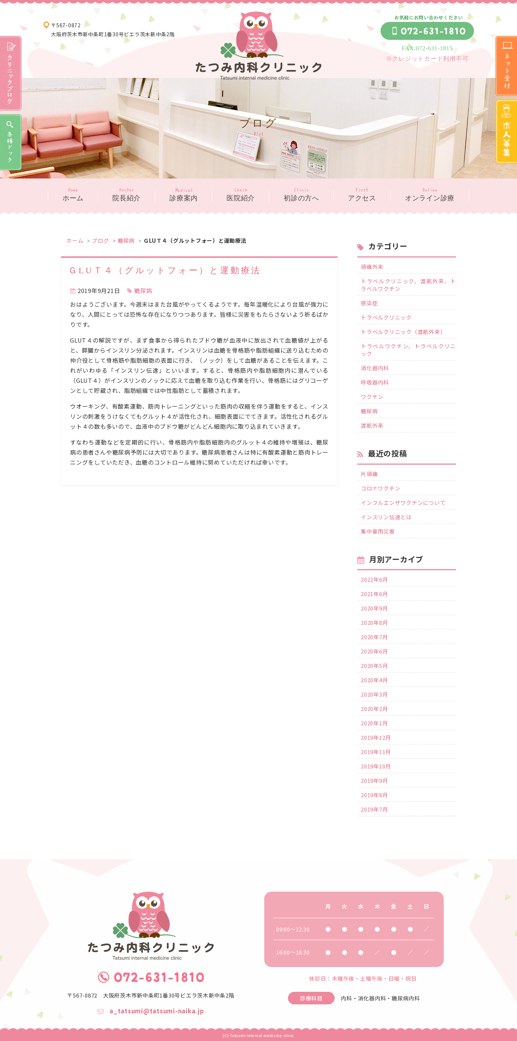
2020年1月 (374, 723)
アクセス (362, 198)
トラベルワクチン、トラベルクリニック (408, 349)
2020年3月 (374, 694)
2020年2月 (374, 708)
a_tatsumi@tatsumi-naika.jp (151, 1011)
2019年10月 (376, 766)
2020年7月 (374, 637)
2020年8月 (374, 622)
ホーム (73, 198)
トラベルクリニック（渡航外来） (403, 331)
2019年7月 (374, 809)
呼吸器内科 (375, 382)
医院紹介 (241, 198)
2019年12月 (376, 737)
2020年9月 (374, 608)
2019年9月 (374, 780)
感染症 (369, 303)
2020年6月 (374, 651)
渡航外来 (372, 425)
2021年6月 (374, 594)
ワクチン (372, 396)
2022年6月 (374, 579)
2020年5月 (374, 665)
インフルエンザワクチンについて (403, 502)
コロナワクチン (380, 488)
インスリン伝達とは (386, 517)
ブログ (100, 240)
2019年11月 (376, 752)
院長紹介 (126, 198)
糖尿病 (126, 240)
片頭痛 (369, 474)
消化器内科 (375, 368)
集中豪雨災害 (378, 531)
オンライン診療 (430, 198)
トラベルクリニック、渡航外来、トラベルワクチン (408, 284)
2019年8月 (374, 795)
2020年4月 (374, 680)
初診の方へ (301, 198)
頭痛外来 (372, 266)
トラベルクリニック (386, 317)
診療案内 (183, 198)
